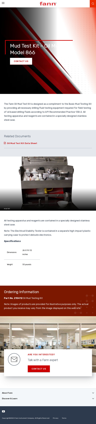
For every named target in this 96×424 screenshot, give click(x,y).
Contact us (39, 369)
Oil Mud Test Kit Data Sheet (22, 143)
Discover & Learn (9, 399)
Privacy (55, 418)
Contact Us (21, 61)
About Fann (7, 393)
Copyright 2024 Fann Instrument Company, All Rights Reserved (25, 418)
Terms (64, 418)
